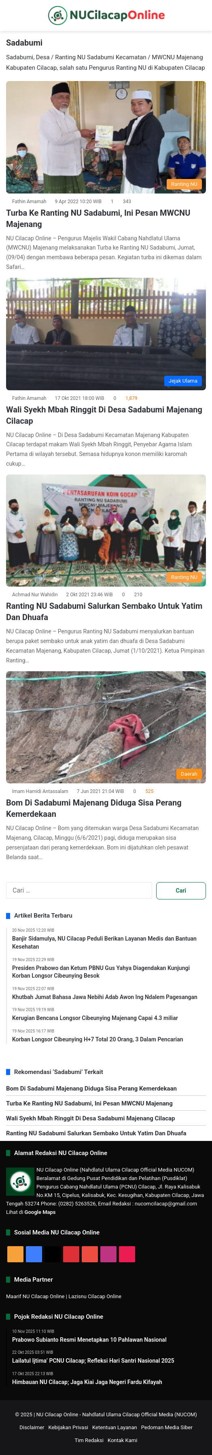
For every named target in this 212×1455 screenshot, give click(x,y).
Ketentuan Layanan (114, 1427)
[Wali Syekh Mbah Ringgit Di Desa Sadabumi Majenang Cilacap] (106, 334)
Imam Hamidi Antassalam (40, 791)
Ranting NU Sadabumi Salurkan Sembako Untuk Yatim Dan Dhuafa (96, 1133)
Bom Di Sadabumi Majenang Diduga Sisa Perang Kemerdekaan (91, 1088)
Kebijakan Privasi (69, 1427)
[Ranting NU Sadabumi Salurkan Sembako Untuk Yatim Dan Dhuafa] (106, 531)
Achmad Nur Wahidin (35, 594)
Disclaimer (31, 1427)
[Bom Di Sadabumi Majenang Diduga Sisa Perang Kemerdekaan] (106, 727)
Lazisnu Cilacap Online (94, 1296)
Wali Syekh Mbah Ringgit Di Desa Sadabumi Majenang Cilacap (90, 1118)
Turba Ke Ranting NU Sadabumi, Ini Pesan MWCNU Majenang (89, 1103)
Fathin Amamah (29, 201)
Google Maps (40, 1212)
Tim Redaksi (89, 1440)
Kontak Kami (123, 1440)
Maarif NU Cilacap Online (35, 1296)
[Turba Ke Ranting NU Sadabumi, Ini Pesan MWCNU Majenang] (106, 137)
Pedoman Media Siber (167, 1427)
